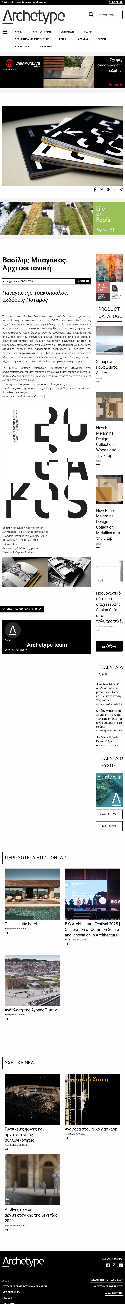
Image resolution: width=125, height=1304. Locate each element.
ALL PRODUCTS (109, 646)
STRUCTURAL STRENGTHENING (32, 39)
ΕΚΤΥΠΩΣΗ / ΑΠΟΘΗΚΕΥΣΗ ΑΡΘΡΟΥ (21, 609)
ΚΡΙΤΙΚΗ (63, 39)
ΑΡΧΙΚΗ (19, 31)
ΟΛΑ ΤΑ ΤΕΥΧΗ (109, 814)
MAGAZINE (46, 46)
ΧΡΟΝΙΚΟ (83, 39)
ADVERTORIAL (22, 46)
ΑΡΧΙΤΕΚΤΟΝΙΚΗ (42, 31)
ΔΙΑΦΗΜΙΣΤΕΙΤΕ (114, 1293)
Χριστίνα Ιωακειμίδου (104, 704)
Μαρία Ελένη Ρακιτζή (104, 731)
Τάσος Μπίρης (70, 1134)
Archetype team (101, 745)
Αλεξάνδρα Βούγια (11, 1145)
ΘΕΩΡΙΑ (88, 31)
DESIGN (102, 39)
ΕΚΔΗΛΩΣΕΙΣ (67, 31)
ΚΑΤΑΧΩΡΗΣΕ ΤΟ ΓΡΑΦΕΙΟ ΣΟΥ (106, 1280)
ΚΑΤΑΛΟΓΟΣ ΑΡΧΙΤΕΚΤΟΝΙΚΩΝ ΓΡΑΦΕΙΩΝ (24, 1286)
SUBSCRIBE (116, 2)
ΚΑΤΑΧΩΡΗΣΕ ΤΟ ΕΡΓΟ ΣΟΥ (108, 1286)
